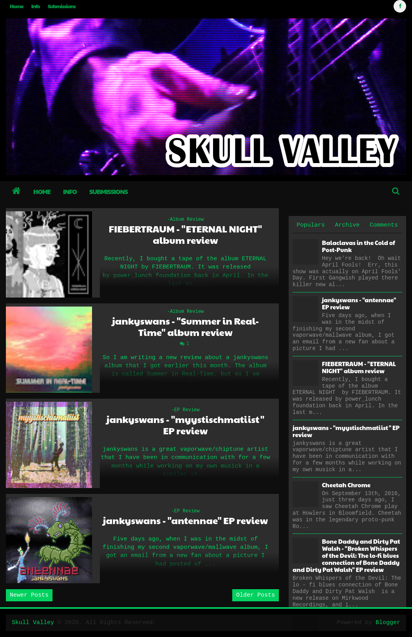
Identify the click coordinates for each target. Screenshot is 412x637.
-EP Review (185, 410)
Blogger (388, 622)
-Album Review (185, 219)
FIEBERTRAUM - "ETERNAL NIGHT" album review (185, 234)
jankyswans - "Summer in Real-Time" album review (185, 326)
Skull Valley (33, 622)
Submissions (62, 6)
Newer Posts (29, 595)
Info (35, 6)
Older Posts (255, 595)
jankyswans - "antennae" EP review (185, 520)
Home (16, 6)
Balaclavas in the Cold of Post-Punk (358, 246)
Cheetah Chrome (346, 485)
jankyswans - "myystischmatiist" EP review (186, 425)
